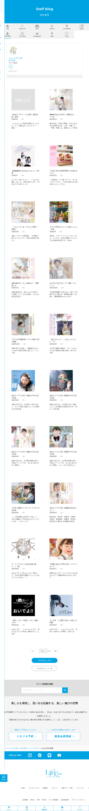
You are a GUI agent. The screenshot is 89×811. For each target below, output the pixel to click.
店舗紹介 (45, 788)
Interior (52, 27)
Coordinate (67, 27)
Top (7, 27)
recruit (44, 800)
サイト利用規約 (53, 800)
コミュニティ (80, 788)
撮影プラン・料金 (67, 788)
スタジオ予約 (25, 736)
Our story (22, 34)
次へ (56, 651)
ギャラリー (55, 788)
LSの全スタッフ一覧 (44, 669)
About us (22, 27)
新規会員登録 (63, 736)
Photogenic (37, 34)
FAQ (67, 34)
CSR (38, 800)
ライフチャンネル (33, 788)
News (82, 27)
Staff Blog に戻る (45, 660)
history (32, 800)
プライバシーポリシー (78, 800)
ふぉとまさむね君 (15, 58)
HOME (23, 788)
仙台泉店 (12, 60)
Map (51, 34)
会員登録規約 (65, 800)
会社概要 (25, 800)
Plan (37, 27)
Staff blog (7, 34)
